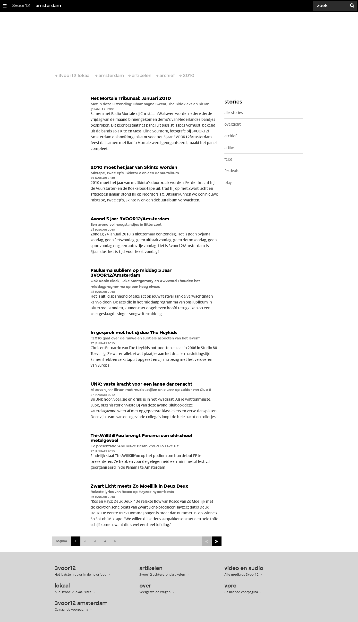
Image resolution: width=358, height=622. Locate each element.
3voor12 (21, 5)
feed (228, 159)
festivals (231, 171)
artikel (229, 148)
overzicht (232, 124)
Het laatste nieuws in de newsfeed (80, 574)
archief (230, 136)
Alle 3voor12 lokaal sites (73, 592)
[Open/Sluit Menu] (5, 6)
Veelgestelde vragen (154, 592)
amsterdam (48, 5)
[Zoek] (328, 6)
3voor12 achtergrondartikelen (162, 574)
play (228, 183)
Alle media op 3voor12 (241, 574)
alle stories (233, 113)
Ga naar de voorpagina (241, 592)
